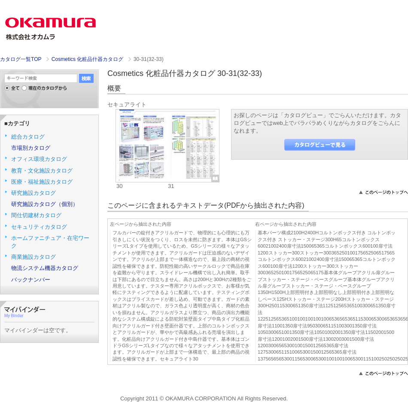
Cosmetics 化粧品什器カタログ (88, 59)
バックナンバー (30, 279)
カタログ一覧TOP (20, 59)
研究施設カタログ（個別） (44, 204)
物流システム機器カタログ (44, 268)
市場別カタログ (30, 148)
